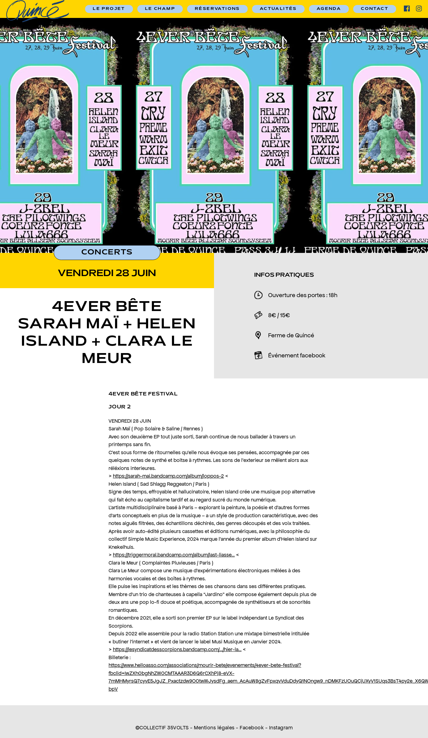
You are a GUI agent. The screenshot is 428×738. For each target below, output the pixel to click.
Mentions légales (214, 727)
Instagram (281, 727)
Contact (374, 9)
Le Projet (109, 9)
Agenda (329, 9)
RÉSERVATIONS (217, 9)
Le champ (160, 9)
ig (419, 8)
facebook (407, 8)
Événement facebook (296, 355)
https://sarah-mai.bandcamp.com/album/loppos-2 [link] (168, 476)
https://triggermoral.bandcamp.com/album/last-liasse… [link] (174, 554)
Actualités (278, 9)
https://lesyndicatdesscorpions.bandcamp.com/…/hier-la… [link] (177, 649)
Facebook (252, 727)
